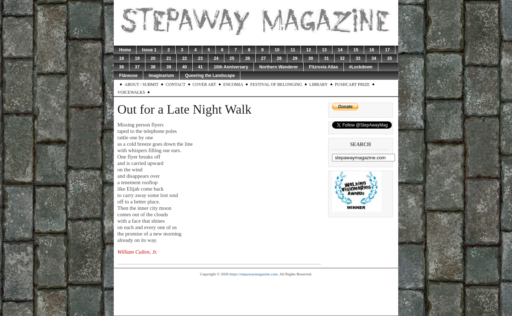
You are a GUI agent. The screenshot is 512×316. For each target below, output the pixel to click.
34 (374, 58)
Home (125, 49)
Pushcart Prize (352, 84)
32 (342, 58)
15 (355, 49)
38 (153, 66)
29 (295, 58)
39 (168, 66)
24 (216, 58)
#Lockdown (361, 66)
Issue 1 (149, 49)
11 (292, 49)
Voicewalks (131, 92)
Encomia (233, 84)
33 (358, 58)
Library (318, 84)
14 (340, 49)
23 (200, 58)
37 (137, 66)
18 (121, 58)
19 (137, 58)
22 (184, 58)
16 (371, 49)
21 (168, 58)
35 (389, 58)
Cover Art (204, 84)
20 (153, 58)
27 (263, 58)
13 (324, 49)
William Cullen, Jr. (137, 252)
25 (232, 58)
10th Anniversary (231, 66)
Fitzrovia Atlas (323, 66)
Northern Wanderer (278, 66)
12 (308, 49)
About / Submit (141, 84)
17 (387, 49)
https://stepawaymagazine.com (254, 274)
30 (310, 58)
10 (277, 49)
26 (247, 58)
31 (326, 58)
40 (184, 66)
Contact (176, 84)
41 (200, 66)
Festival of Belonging (276, 84)
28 (279, 58)
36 (121, 66)
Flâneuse (128, 75)
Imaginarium (161, 75)
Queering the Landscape (210, 75)
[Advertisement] (256, 296)
